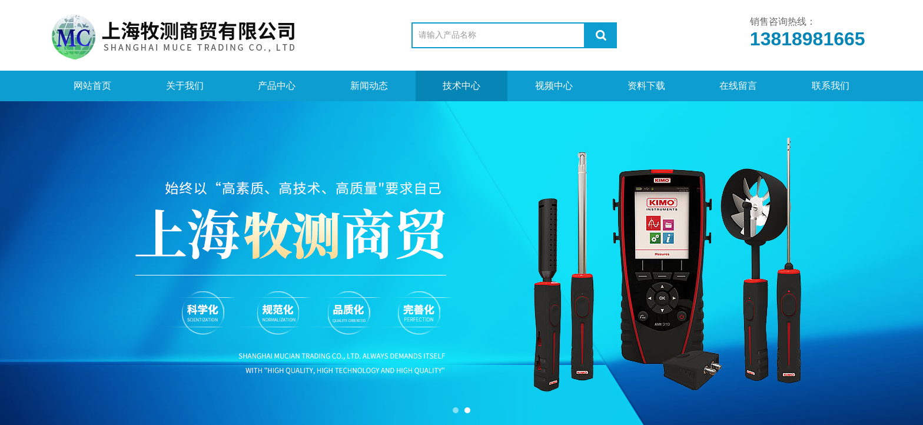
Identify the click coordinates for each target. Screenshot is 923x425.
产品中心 (277, 86)
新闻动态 (369, 86)
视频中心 (554, 86)
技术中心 (461, 86)
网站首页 (92, 86)
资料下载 (646, 86)
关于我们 (185, 86)
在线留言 (738, 86)
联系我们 (830, 86)
